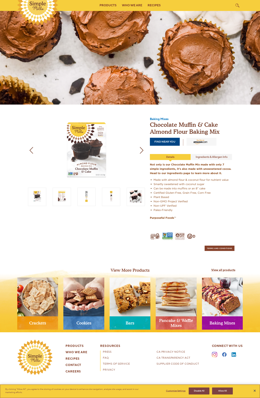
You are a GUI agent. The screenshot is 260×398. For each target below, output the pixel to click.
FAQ (106, 358)
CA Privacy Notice (171, 352)
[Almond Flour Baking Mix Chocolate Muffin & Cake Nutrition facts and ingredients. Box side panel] (86, 196)
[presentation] (38, 305)
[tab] (219, 248)
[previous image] (31, 150)
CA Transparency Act (173, 358)
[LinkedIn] (234, 354)
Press (107, 352)
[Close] (254, 390)
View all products (223, 270)
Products (74, 346)
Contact (73, 365)
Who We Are (76, 352)
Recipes (154, 5)
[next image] (141, 150)
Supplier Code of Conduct (178, 364)
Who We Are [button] (132, 5)
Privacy (109, 370)
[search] (237, 5)
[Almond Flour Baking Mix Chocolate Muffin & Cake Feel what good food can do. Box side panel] (111, 196)
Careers (73, 371)
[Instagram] (214, 354)
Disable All (199, 390)
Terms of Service (116, 364)
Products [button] (108, 5)
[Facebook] (224, 354)
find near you (164, 142)
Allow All (222, 390)
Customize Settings (176, 390)
